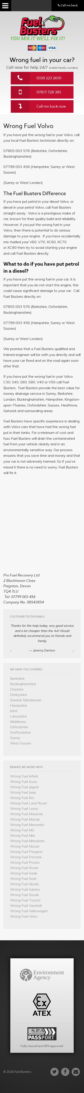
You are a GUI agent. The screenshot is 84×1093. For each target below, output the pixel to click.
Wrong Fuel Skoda (24, 884)
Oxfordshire (19, 727)
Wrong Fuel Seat (23, 879)
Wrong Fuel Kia (22, 798)
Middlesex (18, 722)
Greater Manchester (25, 700)
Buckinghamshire (23, 684)
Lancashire (18, 716)
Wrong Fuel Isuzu (23, 781)
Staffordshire (20, 732)
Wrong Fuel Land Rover (28, 803)
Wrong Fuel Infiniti (24, 776)
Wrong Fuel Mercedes (27, 825)
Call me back (68, 5)
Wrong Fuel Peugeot (26, 852)
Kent (13, 711)
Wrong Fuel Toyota (25, 900)
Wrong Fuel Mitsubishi (27, 841)
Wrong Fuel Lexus (24, 808)
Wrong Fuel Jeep (23, 792)
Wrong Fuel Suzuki (24, 895)
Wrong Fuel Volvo (23, 916)
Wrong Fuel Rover (24, 868)
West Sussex (20, 743)
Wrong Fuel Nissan (24, 846)
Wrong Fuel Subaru (25, 889)
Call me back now (51, 106)
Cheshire (17, 689)
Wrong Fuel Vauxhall (26, 905)
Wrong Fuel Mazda (25, 819)
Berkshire (17, 678)
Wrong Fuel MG (22, 830)
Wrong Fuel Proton (25, 862)
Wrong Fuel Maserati (26, 814)
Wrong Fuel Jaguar (24, 787)
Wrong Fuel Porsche (26, 857)
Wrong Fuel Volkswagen (29, 911)
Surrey (15, 738)
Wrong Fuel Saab (23, 873)
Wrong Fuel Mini (22, 835)
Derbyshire (18, 695)
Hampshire (18, 705)
